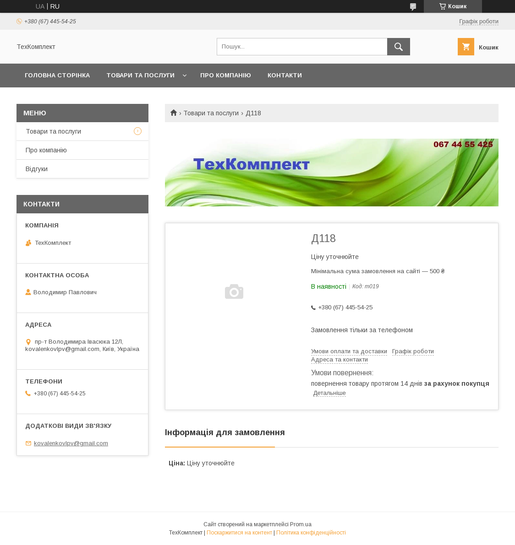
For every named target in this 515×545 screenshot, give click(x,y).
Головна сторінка (57, 75)
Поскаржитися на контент (239, 532)
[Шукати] (398, 46)
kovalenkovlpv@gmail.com (71, 443)
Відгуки (37, 169)
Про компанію (225, 75)
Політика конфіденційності (311, 532)
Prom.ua (301, 524)
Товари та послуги (140, 75)
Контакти (285, 75)
